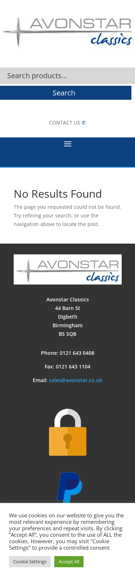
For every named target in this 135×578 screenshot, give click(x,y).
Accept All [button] (69, 561)
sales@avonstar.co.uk (75, 380)
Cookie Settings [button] (29, 561)
